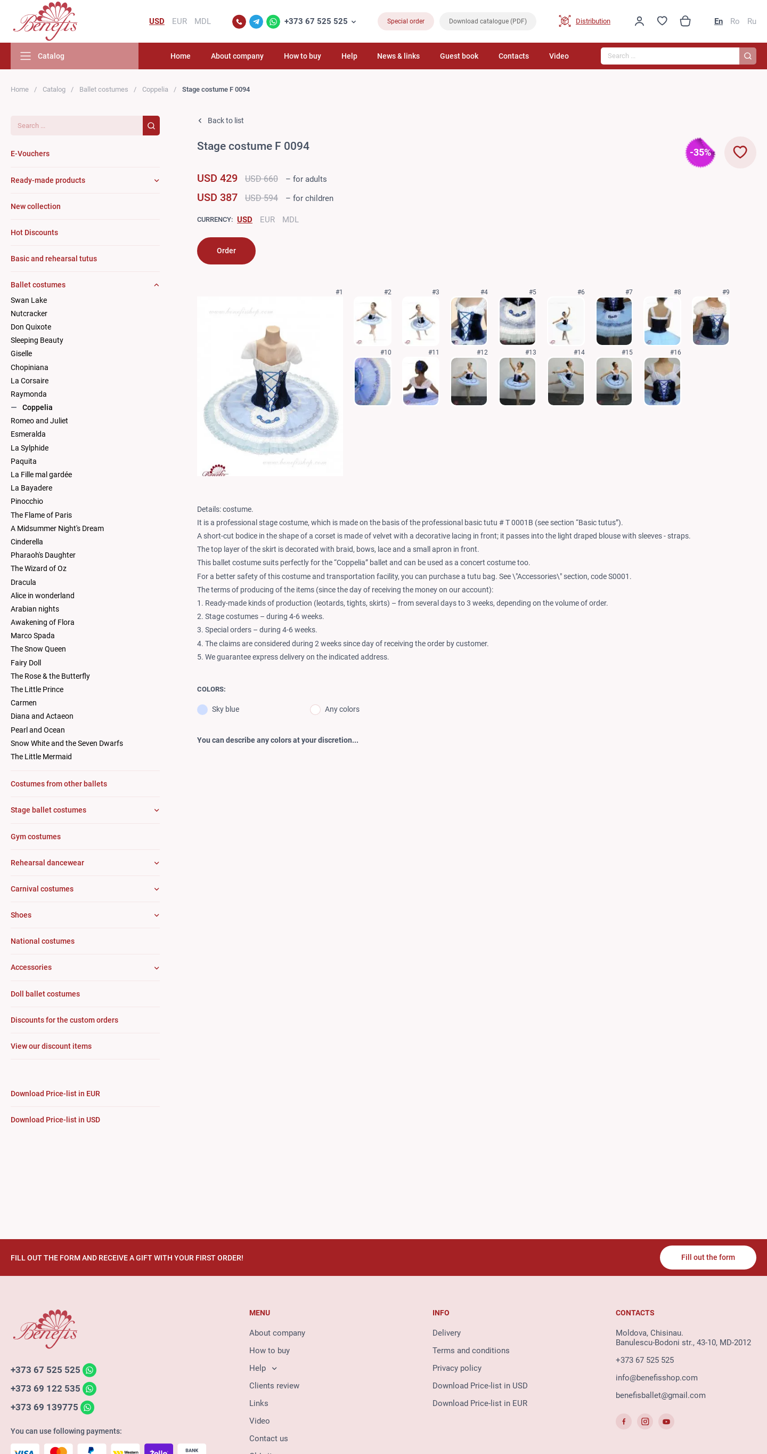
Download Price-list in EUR (480, 1403)
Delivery (447, 1333)
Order (226, 250)
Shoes (21, 915)
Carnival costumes (42, 889)
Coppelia (155, 89)
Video (559, 56)
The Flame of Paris (41, 515)
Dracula (23, 582)
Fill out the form (708, 1257)
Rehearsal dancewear (47, 862)
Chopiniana (29, 367)
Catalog (54, 89)
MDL (290, 219)
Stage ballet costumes (48, 810)
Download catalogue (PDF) (488, 21)
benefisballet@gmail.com (661, 1395)
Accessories (31, 967)
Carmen (24, 702)
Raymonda (29, 394)
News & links (398, 56)
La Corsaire (29, 380)
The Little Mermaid (41, 756)
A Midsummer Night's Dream (57, 528)
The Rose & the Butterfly (50, 676)
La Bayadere (31, 488)
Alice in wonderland (43, 595)
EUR (267, 219)
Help (349, 56)
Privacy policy (457, 1368)
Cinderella (27, 541)
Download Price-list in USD (480, 1386)
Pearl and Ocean (38, 730)
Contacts (514, 56)
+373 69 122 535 (45, 1388)
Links (258, 1403)
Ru (751, 21)
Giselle (21, 353)
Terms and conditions (471, 1350)
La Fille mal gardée (41, 474)
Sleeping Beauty (37, 340)
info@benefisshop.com (657, 1378)
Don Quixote (31, 327)
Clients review (274, 1386)
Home (180, 56)
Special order (406, 21)
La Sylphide (29, 448)
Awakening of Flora (43, 622)
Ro (735, 21)
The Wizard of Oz (39, 568)
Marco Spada (33, 635)
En (718, 21)
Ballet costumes (103, 89)
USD (244, 219)
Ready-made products (48, 180)
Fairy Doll (26, 662)
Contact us (268, 1438)
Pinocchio (27, 501)
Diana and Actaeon (42, 716)
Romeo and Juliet (39, 420)
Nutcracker (29, 313)
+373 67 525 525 (316, 21)
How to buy (302, 56)
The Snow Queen (38, 649)
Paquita (24, 461)
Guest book (459, 56)
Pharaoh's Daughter (43, 555)
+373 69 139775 (44, 1407)
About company (237, 56)
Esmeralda (28, 434)
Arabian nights (35, 609)
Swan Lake (29, 300)
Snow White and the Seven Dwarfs (67, 743)
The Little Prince (37, 689)
